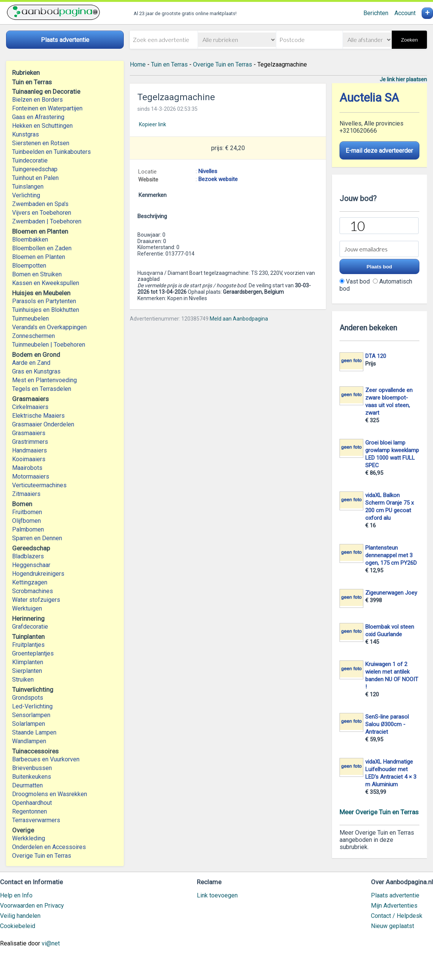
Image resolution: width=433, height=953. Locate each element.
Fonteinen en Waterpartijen (47, 108)
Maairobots (27, 467)
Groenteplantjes (33, 653)
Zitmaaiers (26, 493)
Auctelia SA (369, 98)
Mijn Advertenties (394, 905)
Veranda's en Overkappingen (49, 327)
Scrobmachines (32, 591)
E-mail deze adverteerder (379, 150)
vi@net (51, 943)
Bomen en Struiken (37, 274)
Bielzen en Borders (37, 99)
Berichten (375, 13)
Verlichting (26, 195)
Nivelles (207, 171)
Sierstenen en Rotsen (40, 143)
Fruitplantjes (28, 644)
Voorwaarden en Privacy (32, 905)
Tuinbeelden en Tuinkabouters (51, 151)
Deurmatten (27, 785)
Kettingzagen (29, 582)
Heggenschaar (31, 565)
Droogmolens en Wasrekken (49, 794)
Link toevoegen (217, 895)
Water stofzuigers (36, 599)
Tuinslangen (28, 186)
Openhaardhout (32, 802)
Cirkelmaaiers (30, 407)
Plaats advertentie (395, 895)
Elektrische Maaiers (38, 415)
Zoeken (409, 40)
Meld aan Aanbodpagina (239, 319)
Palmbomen (28, 529)
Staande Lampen (34, 732)
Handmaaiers (29, 450)
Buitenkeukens (31, 776)
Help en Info (16, 895)
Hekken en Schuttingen (42, 125)
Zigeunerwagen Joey (391, 592)
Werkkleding (28, 838)
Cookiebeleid (17, 926)
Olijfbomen (26, 520)
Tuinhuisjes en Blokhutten (45, 309)
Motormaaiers (30, 476)
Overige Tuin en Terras (41, 855)
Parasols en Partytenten (44, 301)
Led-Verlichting (32, 706)
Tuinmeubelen (30, 318)
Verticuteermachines (39, 485)
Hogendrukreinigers (38, 573)
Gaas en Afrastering (38, 117)
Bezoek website (218, 179)
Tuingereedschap (35, 169)
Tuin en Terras (169, 64)
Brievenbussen (32, 768)
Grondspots (27, 697)
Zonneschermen (33, 335)
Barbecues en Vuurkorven (45, 759)
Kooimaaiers (28, 459)
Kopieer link (152, 124)
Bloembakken (30, 239)
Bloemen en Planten (38, 256)
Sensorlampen (31, 715)
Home (138, 64)
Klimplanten (27, 662)
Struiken (23, 679)
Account (405, 13)
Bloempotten (29, 265)
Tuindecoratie (30, 160)
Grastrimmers (30, 441)
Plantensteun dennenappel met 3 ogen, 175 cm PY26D (391, 555)
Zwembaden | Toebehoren (46, 221)
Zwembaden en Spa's (40, 204)
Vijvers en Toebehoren (41, 212)
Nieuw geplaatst (392, 926)
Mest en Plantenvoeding (44, 380)
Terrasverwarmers (36, 820)
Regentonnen (29, 811)
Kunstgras (25, 134)
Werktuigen (27, 608)
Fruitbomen (27, 512)
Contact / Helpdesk (396, 915)
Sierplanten (27, 670)
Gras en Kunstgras (36, 371)
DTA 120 (375, 356)
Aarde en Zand (31, 362)
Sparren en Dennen (37, 538)
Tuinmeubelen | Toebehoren (48, 344)
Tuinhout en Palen (35, 177)
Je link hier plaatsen (403, 79)
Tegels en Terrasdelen (41, 388)
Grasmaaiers (28, 433)
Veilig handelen (20, 915)
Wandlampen (29, 741)
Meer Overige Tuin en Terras (379, 812)
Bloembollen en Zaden (42, 248)
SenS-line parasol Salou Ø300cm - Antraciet (387, 724)
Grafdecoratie (30, 626)
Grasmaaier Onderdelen (43, 424)
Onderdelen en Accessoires (49, 847)
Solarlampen (28, 723)
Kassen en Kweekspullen (45, 283)
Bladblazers (28, 556)
